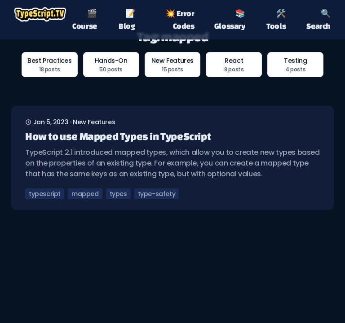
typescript (45, 193)
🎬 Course (84, 19)
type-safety (157, 193)
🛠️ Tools (276, 19)
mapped (85, 193)
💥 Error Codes (180, 19)
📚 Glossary (229, 19)
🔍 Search (318, 19)
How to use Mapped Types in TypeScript (118, 136)
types (118, 193)
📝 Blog (127, 19)
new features (94, 122)
